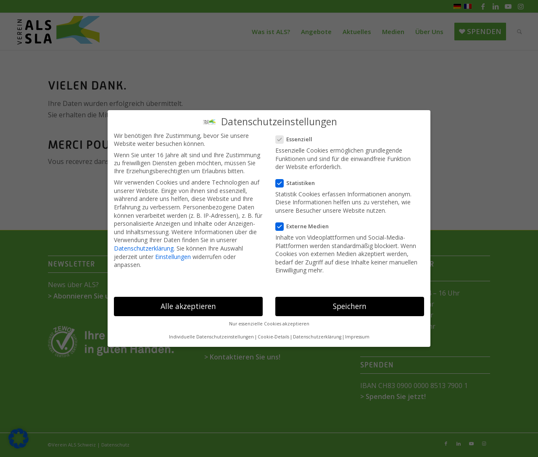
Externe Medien (305, 226)
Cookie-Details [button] (273, 337)
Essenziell (297, 139)
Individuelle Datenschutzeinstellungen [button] (211, 337)
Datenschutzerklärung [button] (317, 337)
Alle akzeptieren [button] (188, 306)
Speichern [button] (350, 306)
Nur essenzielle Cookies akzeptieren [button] (269, 324)
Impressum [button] (357, 337)
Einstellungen (173, 257)
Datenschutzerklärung (144, 248)
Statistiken (298, 183)
